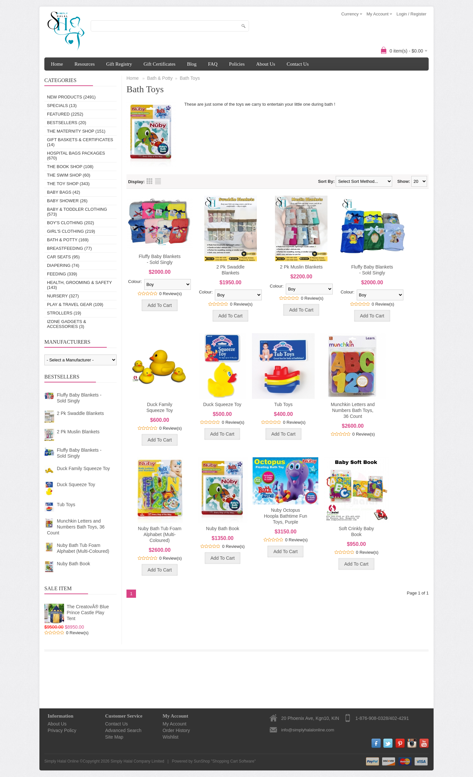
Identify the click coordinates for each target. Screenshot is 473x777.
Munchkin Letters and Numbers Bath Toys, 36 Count (75, 526)
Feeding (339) (62, 273)
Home (57, 64)
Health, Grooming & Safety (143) (79, 285)
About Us (265, 64)
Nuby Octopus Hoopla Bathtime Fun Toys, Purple (285, 516)
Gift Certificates (159, 64)
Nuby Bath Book (73, 563)
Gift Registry (119, 64)
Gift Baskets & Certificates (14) (80, 142)
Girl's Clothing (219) (71, 231)
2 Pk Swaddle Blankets (80, 413)
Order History (176, 730)
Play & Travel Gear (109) (75, 304)
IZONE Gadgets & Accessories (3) (66, 324)
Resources (85, 64)
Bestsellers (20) (66, 122)
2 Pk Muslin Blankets (78, 431)
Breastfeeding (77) (69, 248)
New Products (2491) (71, 97)
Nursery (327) (63, 295)
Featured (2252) (65, 114)
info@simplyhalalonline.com (307, 729)
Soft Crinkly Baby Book (356, 531)
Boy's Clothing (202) (70, 222)
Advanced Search (123, 730)
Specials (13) (62, 105)
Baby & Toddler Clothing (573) (77, 212)
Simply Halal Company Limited (137, 761)
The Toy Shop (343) (68, 183)
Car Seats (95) (63, 256)
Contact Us (298, 64)
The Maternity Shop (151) (76, 131)
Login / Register (411, 13)
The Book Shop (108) (70, 166)
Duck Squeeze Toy (76, 484)
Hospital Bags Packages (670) (76, 156)
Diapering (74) (63, 265)
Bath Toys (190, 78)
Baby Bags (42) (63, 192)
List (158, 181)
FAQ (212, 64)
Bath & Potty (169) (68, 239)
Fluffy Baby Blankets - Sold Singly (79, 397)
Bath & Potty (160, 78)
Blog (191, 64)
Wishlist (170, 737)
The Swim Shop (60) (68, 175)
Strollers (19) (64, 313)
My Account (174, 723)
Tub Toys (66, 504)
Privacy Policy (62, 730)
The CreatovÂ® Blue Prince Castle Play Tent (88, 612)
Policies (237, 64)
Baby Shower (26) (67, 200)
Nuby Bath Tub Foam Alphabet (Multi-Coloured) (83, 548)
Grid (149, 181)
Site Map (114, 737)
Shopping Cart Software (233, 761)
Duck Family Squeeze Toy (83, 468)
